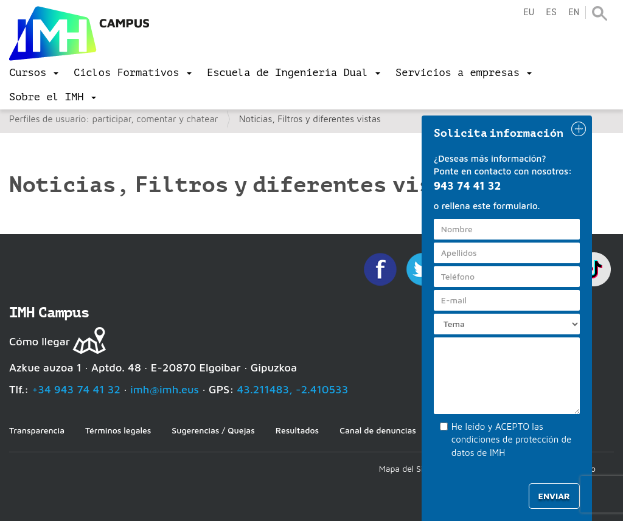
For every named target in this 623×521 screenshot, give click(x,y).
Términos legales (118, 430)
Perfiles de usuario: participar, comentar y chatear (113, 119)
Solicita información (499, 133)
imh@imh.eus (164, 389)
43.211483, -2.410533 (293, 389)
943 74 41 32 (467, 185)
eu (528, 12)
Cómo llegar (39, 341)
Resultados (297, 430)
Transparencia (36, 430)
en (573, 12)
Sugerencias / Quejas (213, 430)
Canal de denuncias (377, 430)
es (551, 12)
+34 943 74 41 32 (76, 389)
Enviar (554, 496)
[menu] (33, 73)
